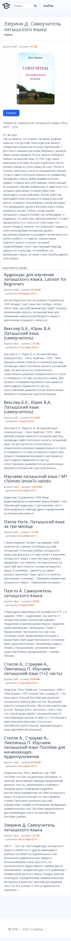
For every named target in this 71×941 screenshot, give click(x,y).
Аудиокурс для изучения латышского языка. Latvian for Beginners (35, 279)
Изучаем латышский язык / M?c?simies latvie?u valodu (35, 478)
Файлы (48, 6)
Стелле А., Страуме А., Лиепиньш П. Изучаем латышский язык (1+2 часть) (33, 668)
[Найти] (35, 6)
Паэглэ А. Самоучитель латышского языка (27, 593)
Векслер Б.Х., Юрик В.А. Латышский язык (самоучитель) (27, 332)
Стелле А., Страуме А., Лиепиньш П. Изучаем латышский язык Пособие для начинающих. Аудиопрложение (34, 747)
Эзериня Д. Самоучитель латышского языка (29, 827)
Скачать (11, 112)
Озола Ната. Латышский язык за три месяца (34, 524)
